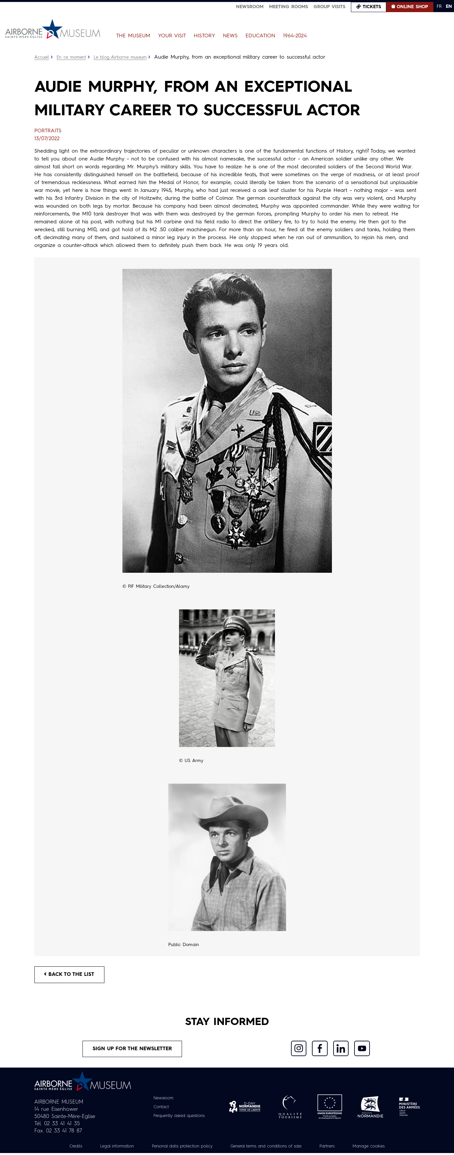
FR (439, 6)
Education (260, 36)
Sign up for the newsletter (132, 1050)
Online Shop (412, 7)
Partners (335, 1148)
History (204, 36)
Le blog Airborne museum (123, 57)
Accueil (42, 57)
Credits (65, 1148)
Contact (158, 1109)
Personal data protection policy (177, 1148)
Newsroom (249, 7)
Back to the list (70, 975)
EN (449, 6)
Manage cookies (379, 1148)
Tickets (372, 7)
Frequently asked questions (179, 1117)
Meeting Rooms (288, 7)
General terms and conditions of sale (269, 1148)
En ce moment (72, 57)
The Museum (133, 36)
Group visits (329, 7)
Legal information (108, 1148)
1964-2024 (295, 36)
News (230, 36)
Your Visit (172, 36)
